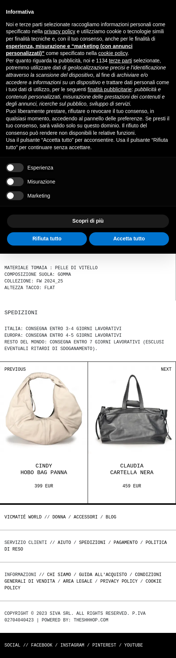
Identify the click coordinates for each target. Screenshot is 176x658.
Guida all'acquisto (103, 575)
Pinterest (104, 645)
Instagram (72, 645)
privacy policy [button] (59, 31)
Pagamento (126, 542)
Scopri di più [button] (88, 221)
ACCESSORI (86, 517)
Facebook (42, 645)
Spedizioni (92, 542)
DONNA (59, 517)
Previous (15, 369)
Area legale (77, 581)
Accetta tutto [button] (129, 238)
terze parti (120, 61)
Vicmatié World (23, 517)
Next (166, 369)
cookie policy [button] (113, 53)
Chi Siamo (59, 575)
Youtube (133, 645)
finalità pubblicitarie (110, 89)
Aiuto (64, 542)
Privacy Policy (119, 581)
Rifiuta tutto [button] (47, 238)
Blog (111, 517)
